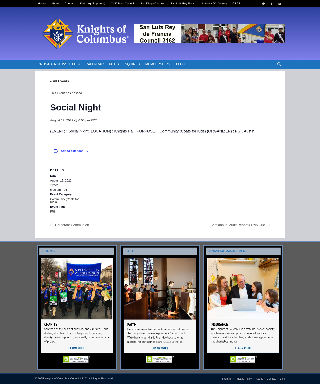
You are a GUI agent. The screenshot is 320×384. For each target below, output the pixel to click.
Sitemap (227, 379)
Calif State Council (122, 3)
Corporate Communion (71, 225)
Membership (156, 64)
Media (114, 64)
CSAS (236, 3)
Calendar (95, 64)
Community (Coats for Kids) (64, 200)
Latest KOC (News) (214, 3)
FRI (52, 211)
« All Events (59, 81)
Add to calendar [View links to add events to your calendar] (72, 151)
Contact (69, 3)
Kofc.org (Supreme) (92, 3)
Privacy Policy (244, 379)
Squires (132, 64)
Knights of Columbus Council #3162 (65, 378)
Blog (180, 64)
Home (42, 3)
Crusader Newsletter (59, 64)
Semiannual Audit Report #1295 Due (238, 225)
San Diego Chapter (152, 3)
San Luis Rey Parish (183, 3)
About (55, 3)
